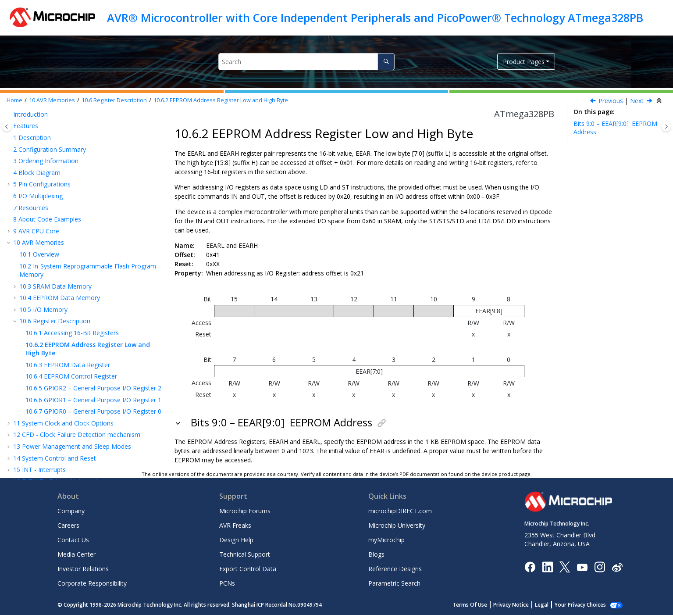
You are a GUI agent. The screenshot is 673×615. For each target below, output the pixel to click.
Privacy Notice (520, 604)
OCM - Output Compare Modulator (67, 425)
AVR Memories (52, 100)
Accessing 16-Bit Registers (72, 197)
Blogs (376, 554)
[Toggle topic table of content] (666, 126)
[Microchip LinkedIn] (547, 566)
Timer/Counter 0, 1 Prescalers (67, 393)
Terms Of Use (479, 604)
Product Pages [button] (524, 61)
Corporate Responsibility (92, 583)
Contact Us (73, 540)
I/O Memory (43, 174)
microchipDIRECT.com (400, 511)
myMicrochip (386, 540)
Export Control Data (247, 569)
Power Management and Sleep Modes (72, 311)
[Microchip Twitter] (564, 566)
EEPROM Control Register (71, 241)
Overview (39, 119)
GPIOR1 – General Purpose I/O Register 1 (93, 265)
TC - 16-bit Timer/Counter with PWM (87, 381)
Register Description (114, 100)
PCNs (227, 583)
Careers (68, 525)
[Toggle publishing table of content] (6, 126)
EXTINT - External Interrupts (57, 346)
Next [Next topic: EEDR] (637, 101)
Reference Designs (395, 569)
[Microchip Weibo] (617, 567)
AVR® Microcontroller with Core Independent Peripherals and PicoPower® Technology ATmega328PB (375, 17)
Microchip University (396, 525)
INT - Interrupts (39, 334)
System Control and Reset (54, 323)
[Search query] (306, 61)
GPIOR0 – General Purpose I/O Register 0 (93, 276)
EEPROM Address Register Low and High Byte (220, 100)
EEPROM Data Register (67, 229)
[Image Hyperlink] (582, 567)
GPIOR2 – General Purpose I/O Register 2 (93, 253)
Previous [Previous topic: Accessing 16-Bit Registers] (610, 101)
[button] (15, 119)
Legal (551, 604)
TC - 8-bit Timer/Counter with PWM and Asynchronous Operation (77, 409)
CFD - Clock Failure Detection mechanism (76, 299)
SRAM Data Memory (55, 151)
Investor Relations (83, 569)
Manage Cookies (585, 604)
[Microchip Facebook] (529, 566)
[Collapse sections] (660, 101)
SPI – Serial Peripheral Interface (62, 437)
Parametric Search (394, 583)
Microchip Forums (245, 511)
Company (71, 511)
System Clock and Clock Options (63, 288)
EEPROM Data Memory (59, 162)
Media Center (76, 554)
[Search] (386, 61)
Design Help (236, 540)
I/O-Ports (30, 358)
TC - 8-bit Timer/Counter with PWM (71, 369)
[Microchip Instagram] (599, 566)
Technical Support (244, 554)
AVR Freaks (235, 525)
